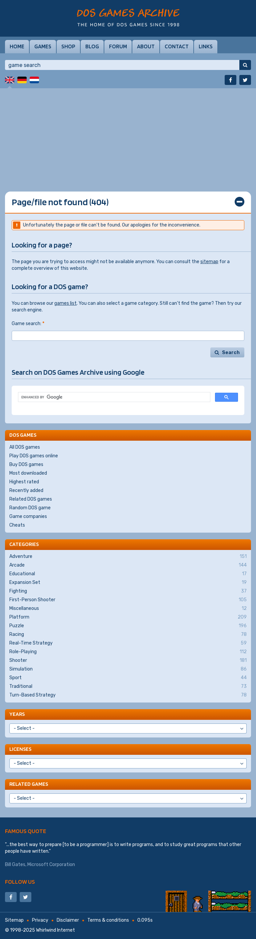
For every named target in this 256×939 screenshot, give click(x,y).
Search (231, 352)
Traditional (128, 686)
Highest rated (24, 482)
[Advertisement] (128, 135)
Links (206, 46)
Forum (118, 46)
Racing (128, 634)
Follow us (20, 881)
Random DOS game (30, 508)
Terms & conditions (108, 920)
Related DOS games (30, 499)
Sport (128, 678)
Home (17, 46)
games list (65, 303)
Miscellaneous (128, 608)
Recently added (26, 490)
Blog (92, 46)
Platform (128, 617)
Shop (68, 46)
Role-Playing (128, 652)
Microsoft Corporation (51, 864)
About (146, 46)
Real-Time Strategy (128, 643)
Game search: (28, 323)
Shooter (128, 660)
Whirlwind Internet (55, 930)
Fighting (128, 591)
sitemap (209, 261)
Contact (177, 46)
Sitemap (14, 920)
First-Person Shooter (128, 600)
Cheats (17, 525)
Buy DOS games (26, 464)
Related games (28, 784)
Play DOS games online (33, 456)
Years (17, 714)
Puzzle (128, 626)
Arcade (128, 565)
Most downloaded (28, 473)
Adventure (128, 556)
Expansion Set (128, 582)
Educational (128, 574)
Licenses (20, 749)
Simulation (128, 669)
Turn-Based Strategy (128, 695)
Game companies (28, 516)
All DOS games (24, 447)
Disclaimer (68, 920)
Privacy (40, 920)
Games (42, 46)
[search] (113, 397)
